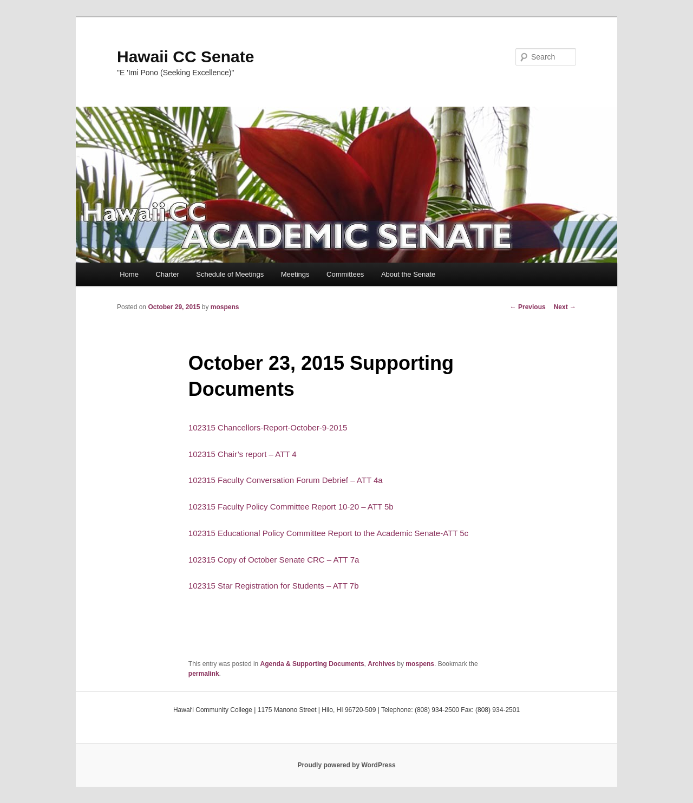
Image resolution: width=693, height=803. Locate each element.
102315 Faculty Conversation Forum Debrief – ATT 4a (285, 480)
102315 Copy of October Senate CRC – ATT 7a (273, 559)
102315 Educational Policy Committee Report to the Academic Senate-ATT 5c (328, 533)
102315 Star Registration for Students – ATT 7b (273, 585)
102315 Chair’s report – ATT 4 (242, 454)
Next (565, 307)
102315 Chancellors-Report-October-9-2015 (268, 427)
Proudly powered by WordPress (346, 765)
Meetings (295, 274)
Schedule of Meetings (230, 274)
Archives (381, 664)
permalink (203, 673)
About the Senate (408, 274)
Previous (528, 307)
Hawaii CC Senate (185, 57)
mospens (225, 307)
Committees (345, 274)
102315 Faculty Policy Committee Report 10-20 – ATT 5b (291, 506)
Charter (167, 274)
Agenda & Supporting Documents (312, 664)
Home (129, 274)
